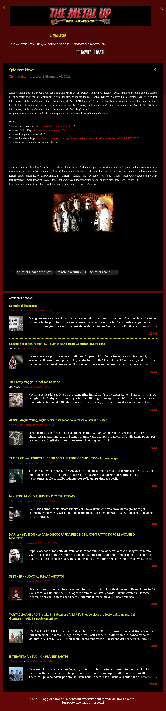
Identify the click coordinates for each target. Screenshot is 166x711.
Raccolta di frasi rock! (23, 305)
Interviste (57, 35)
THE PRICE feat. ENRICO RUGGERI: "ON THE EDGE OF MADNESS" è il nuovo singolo (64, 458)
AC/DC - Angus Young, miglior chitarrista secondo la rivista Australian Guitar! (58, 420)
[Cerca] (161, 9)
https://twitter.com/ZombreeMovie (51, 130)
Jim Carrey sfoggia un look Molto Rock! (34, 382)
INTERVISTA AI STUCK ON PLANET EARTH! (38, 656)
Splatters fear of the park (34, 272)
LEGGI (153, 333)
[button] (155, 70)
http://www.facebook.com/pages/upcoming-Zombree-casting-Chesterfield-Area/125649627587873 (87, 138)
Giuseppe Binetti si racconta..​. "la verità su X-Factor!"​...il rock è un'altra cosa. (57, 343)
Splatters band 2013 (103, 272)
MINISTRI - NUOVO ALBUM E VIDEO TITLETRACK (42, 496)
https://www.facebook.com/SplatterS (55, 126)
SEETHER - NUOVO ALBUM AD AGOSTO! (36, 576)
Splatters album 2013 (71, 272)
